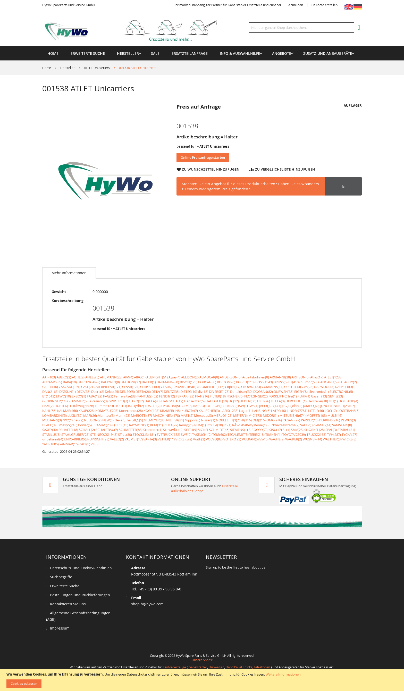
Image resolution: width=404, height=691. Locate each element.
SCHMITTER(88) (130, 429)
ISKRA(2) (230, 405)
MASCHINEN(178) (166, 415)
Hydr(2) (138, 405)
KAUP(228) (87, 410)
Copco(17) (232, 386)
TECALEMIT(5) (238, 434)
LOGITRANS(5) (348, 410)
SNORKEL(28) (314, 429)
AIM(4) (128, 377)
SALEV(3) (307, 425)
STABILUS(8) (51, 434)
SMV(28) (297, 429)
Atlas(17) (316, 377)
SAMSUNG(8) (342, 425)
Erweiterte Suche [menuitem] (88, 53)
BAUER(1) (149, 382)
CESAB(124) (130, 386)
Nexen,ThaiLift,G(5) (128, 420)
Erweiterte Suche (64, 585)
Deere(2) (97, 391)
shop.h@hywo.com (147, 603)
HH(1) (333, 401)
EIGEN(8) (301, 391)
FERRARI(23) (185, 396)
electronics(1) (318, 391)
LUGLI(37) (75, 415)
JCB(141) (275, 405)
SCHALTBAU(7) (107, 429)
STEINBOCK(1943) (103, 434)
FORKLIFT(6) (277, 396)
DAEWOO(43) (324, 386)
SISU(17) (275, 429)
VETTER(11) (166, 439)
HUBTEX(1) (62, 405)
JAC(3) (263, 405)
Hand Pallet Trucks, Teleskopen (248, 667)
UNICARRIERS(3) (76, 439)
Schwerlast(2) (173, 429)
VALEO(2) (117, 439)
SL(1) (286, 429)
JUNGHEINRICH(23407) (337, 405)
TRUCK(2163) (316, 434)
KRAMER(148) (170, 410)
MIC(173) (255, 415)
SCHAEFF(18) (68, 429)
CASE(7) (87, 386)
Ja (343, 186)
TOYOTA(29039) (294, 434)
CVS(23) (307, 386)
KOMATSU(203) (106, 410)
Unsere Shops (202, 660)
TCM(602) (219, 434)
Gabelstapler (198, 667)
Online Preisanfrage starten (203, 157)
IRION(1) (217, 405)
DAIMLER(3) (344, 386)
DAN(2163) (50, 391)
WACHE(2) (276, 439)
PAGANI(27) (291, 420)
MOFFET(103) (316, 415)
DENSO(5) (127, 391)
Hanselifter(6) (194, 401)
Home (46, 68)
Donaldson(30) (241, 391)
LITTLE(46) (316, 410)
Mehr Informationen (69, 272)
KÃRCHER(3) (209, 410)
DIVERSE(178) (219, 391)
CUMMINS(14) (272, 386)
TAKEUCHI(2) (202, 434)
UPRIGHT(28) (99, 439)
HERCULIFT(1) (296, 401)
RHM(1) (200, 425)
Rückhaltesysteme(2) (283, 425)
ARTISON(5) (300, 377)
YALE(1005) (50, 444)
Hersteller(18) (317, 401)
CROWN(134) (251, 386)
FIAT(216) (202, 396)
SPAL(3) (331, 429)
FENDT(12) (167, 396)
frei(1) (292, 396)
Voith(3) (199, 439)
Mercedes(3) (203, 415)
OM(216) (259, 420)
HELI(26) (263, 401)
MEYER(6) (240, 415)
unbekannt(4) (52, 439)
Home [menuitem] (52, 53)
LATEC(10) (278, 410)
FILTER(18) (218, 396)
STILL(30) (125, 434)
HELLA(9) (278, 401)
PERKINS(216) (329, 420)
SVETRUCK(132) (168, 434)
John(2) (296, 405)
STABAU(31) (346, 429)
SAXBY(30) (50, 429)
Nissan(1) (208, 420)
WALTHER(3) (332, 439)
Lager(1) (245, 410)
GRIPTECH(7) (118, 401)
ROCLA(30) (215, 425)
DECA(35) (83, 391)
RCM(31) (156, 425)
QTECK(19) (120, 425)
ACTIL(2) (78, 377)
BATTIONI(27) (131, 382)
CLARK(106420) (172, 386)
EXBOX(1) (79, 396)
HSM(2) (48, 405)
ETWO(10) (63, 396)
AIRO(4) (140, 377)
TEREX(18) (257, 434)
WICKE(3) (349, 439)
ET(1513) (48, 396)
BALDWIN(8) (110, 382)
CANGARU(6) (328, 382)
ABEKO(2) (64, 377)
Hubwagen (216, 667)
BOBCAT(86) (207, 382)
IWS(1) (253, 405)
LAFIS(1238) (229, 410)
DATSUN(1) (67, 391)
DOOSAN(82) (263, 391)
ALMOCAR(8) (209, 377)
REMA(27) (171, 425)
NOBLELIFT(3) (226, 420)
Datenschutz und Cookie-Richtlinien (81, 567)
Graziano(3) (99, 401)
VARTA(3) (150, 439)
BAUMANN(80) (168, 382)
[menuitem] (128, 53)
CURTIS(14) (292, 386)
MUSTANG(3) (52, 420)
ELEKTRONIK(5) (341, 391)
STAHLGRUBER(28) (75, 434)
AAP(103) (49, 377)
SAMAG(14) (322, 425)
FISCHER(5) (234, 396)
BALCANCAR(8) (89, 382)
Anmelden (295, 5)
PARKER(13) (309, 420)
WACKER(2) (293, 439)
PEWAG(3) (348, 420)
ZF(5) (94, 444)
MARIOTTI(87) (141, 415)
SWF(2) (186, 434)
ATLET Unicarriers (97, 68)
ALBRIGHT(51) (157, 377)
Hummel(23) (104, 405)
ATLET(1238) (333, 377)
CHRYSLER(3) (150, 386)
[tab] (69, 273)
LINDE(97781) (297, 410)
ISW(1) (243, 405)
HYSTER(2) (153, 405)
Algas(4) (174, 377)
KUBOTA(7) (189, 410)
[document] (202, 680)
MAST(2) (187, 415)
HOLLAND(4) (348, 401)
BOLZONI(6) (226, 382)
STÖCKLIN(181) (144, 434)
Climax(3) (191, 386)
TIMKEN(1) (273, 434)
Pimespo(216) (66, 425)
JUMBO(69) (311, 405)
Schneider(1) (152, 429)
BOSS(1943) (264, 382)
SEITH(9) (190, 429)
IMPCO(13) (201, 405)
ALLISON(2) (190, 377)
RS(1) (227, 425)
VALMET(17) (134, 439)
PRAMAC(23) (102, 425)
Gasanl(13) (319, 396)
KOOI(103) (151, 410)
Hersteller (67, 68)
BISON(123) (188, 382)
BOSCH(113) (245, 382)
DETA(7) (157, 391)
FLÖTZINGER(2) (256, 396)
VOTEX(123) (232, 439)
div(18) (203, 391)
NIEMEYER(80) (154, 420)
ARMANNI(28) (280, 377)
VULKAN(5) (250, 439)
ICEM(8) (186, 405)
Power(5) (85, 425)
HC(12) (234, 401)
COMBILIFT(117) (211, 386)
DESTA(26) (143, 391)
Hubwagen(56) (83, 405)
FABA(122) (94, 396)
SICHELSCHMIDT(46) (213, 429)
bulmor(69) (308, 382)
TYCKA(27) (349, 434)
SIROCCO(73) (258, 429)
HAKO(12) (136, 401)
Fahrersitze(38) (125, 396)
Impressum (60, 628)
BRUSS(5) (281, 382)
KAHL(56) (49, 410)
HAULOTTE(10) (216, 401)
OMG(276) (274, 420)
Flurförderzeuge (174, 667)
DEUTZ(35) (172, 391)
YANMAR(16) (69, 444)
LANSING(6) (261, 410)
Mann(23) (122, 415)
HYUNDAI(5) (170, 405)
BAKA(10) (70, 382)
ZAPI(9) (84, 444)
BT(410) (294, 382)
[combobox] (301, 27)
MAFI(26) (90, 415)
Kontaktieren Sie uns (68, 603)
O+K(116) (245, 420)
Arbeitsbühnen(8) (255, 377)
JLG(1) (286, 405)
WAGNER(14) (312, 439)
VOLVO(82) (214, 439)
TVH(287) (334, 434)
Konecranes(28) (131, 410)
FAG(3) (108, 396)
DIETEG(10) (188, 391)
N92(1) (68, 420)
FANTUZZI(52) (147, 396)
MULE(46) (334, 415)
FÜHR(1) (304, 396)
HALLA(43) (153, 401)
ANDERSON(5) (230, 377)
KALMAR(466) (67, 410)
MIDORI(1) (271, 415)
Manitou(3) (106, 415)
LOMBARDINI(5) (54, 415)
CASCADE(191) (69, 386)
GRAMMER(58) (78, 401)
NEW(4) (108, 420)
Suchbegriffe (61, 576)
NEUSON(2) (93, 420)
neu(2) (78, 420)
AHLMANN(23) (111, 377)
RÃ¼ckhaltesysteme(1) (249, 425)
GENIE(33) (335, 396)
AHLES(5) (92, 377)
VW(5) (263, 439)
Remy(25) (186, 425)
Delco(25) (112, 391)
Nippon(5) (192, 420)
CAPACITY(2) (347, 382)
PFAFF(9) (49, 425)
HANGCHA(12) (172, 401)
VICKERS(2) (183, 439)
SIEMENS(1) (239, 429)
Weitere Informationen (283, 674)
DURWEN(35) (283, 391)
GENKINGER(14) (54, 401)
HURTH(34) (123, 405)
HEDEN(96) (248, 401)
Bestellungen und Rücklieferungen (80, 594)
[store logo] (138, 30)
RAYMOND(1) (139, 425)
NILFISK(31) (175, 420)
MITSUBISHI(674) (293, 415)
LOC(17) (331, 410)
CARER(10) (50, 386)
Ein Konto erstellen (324, 5)
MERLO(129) (223, 415)
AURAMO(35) (52, 382)
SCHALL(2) (87, 429)
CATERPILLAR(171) (107, 386)
